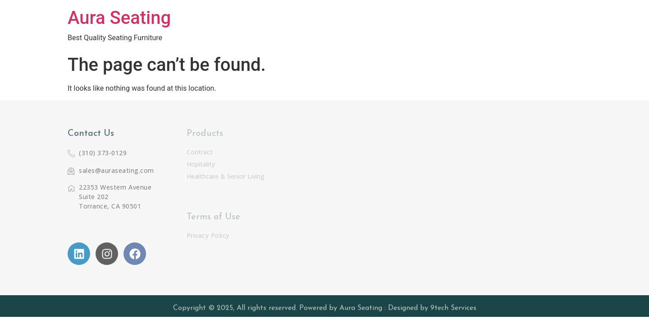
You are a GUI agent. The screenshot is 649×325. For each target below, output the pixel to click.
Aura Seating (119, 17)
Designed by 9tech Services (432, 309)
